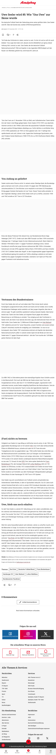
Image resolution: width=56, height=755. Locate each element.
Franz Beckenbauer (43, 569)
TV (3, 697)
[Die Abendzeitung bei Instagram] (28, 634)
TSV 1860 (4, 688)
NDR (21, 538)
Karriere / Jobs (6, 717)
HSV (31, 446)
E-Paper (4, 725)
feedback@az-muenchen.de (23, 562)
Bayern (4, 683)
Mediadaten (5, 731)
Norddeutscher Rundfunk (11, 579)
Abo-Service (5, 723)
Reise (3, 702)
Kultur (3, 699)
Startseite (4, 7)
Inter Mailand (47, 322)
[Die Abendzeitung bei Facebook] (10, 634)
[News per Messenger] (10, 653)
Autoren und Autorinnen (9, 714)
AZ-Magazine (6, 737)
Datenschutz (31, 720)
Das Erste (11, 538)
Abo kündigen (32, 725)
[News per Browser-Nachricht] (46, 653)
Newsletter (31, 680)
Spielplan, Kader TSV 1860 (36, 699)
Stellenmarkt (32, 702)
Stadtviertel (5, 680)
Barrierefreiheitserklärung (36, 723)
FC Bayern (5, 685)
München (4, 677)
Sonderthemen (6, 739)
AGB (29, 717)
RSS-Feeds (31, 685)
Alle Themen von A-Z (34, 677)
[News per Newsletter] (28, 653)
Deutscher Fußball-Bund (26, 569)
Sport (3, 694)
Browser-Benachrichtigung (36, 688)
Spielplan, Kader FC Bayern (36, 697)
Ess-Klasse (31, 691)
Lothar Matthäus (35, 464)
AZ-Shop (4, 734)
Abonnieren (5, 720)
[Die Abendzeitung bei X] (46, 634)
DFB (23, 461)
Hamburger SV (8, 574)
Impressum (31, 714)
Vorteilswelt (31, 694)
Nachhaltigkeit (6, 705)
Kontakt (4, 728)
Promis (8, 7)
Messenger (31, 683)
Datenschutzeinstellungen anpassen (39, 728)
